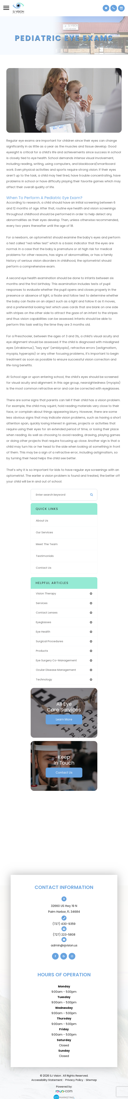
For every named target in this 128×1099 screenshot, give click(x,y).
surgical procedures (49, 641)
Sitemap (91, 1080)
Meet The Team (47, 544)
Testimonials (45, 556)
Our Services (44, 532)
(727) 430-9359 (64, 923)
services (42, 603)
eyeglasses (43, 622)
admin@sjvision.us (64, 945)
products (42, 651)
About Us (42, 521)
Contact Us (43, 568)
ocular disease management (56, 670)
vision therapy (46, 593)
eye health (43, 632)
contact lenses (47, 613)
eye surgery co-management (56, 660)
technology (44, 679)
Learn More (64, 719)
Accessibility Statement (46, 1080)
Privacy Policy (74, 1080)
